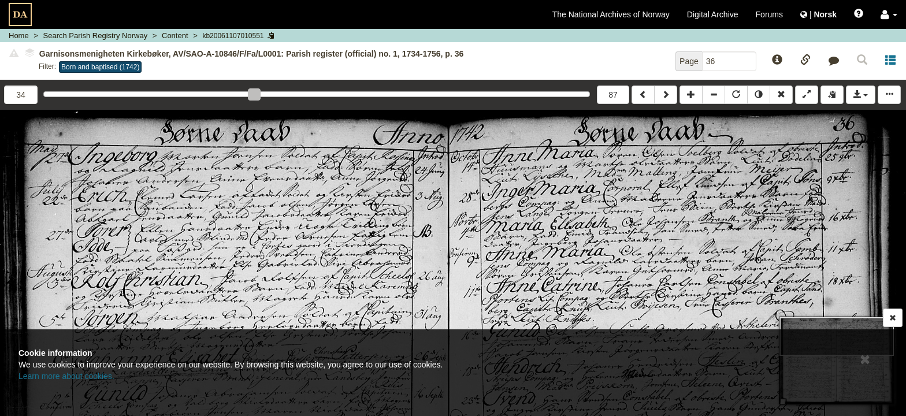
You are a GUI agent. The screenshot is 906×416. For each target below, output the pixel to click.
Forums (769, 14)
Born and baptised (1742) (100, 67)
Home (19, 35)
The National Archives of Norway (611, 14)
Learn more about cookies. (66, 376)
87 (613, 94)
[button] (889, 14)
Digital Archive (712, 14)
